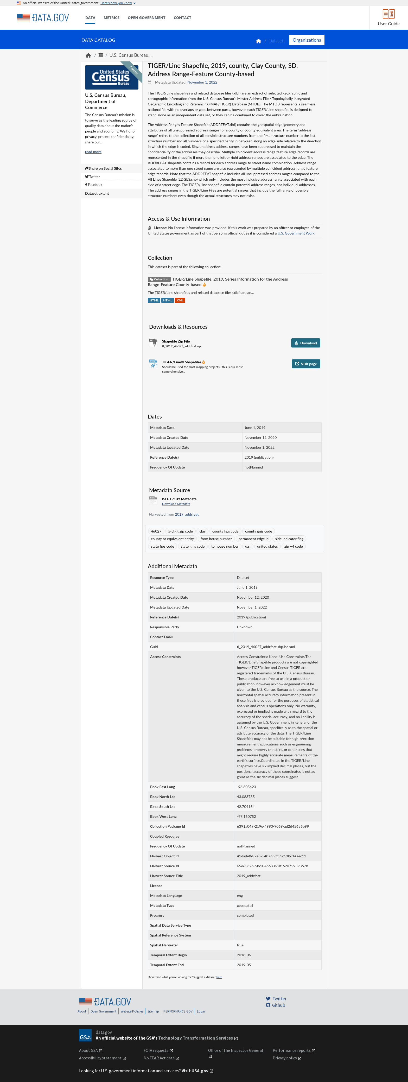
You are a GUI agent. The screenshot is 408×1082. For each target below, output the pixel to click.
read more (93, 151)
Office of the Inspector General (235, 1050)
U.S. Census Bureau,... (131, 55)
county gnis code (258, 531)
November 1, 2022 (202, 82)
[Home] (43, 17)
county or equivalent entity (172, 538)
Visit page (306, 364)
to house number (225, 546)
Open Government (103, 1011)
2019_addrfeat (187, 514)
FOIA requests (156, 1050)
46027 (156, 531)
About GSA (88, 1050)
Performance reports (292, 1050)
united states (267, 546)
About (82, 1011)
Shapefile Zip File (176, 341)
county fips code (225, 531)
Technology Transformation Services (195, 1038)
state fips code (162, 546)
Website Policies (132, 1011)
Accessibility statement (100, 1057)
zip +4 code (293, 546)
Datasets (277, 40)
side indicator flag (289, 538)
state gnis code (193, 546)
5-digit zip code (180, 531)
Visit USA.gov (195, 1071)
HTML (154, 300)
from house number (216, 538)
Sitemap (153, 1011)
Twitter (92, 177)
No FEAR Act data (159, 1057)
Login (201, 1011)
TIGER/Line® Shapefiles (182, 362)
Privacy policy (285, 1057)
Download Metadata (176, 504)
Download (306, 343)
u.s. (247, 546)
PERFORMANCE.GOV (178, 1011)
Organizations (307, 40)
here (219, 977)
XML (180, 300)
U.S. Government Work (296, 233)
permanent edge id (254, 538)
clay (202, 531)
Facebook (93, 184)
